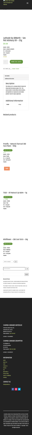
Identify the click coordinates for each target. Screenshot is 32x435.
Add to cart (16, 61)
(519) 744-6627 (12, 333)
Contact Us (5, 366)
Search (5, 266)
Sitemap (5, 377)
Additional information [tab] (9, 79)
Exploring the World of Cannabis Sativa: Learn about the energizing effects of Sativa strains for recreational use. (14, 291)
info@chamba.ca (6, 384)
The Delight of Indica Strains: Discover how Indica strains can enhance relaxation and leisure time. (15, 287)
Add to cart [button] (8, 150)
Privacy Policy (6, 374)
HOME (4, 360)
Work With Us (5, 372)
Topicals (17, 69)
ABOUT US (5, 362)
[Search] (27, 268)
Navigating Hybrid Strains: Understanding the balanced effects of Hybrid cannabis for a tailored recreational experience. (15, 282)
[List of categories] (8, 262)
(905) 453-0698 (12, 349)
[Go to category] (15, 262)
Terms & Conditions (7, 375)
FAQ (4, 370)
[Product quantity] (5, 62)
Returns (4, 368)
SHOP (4, 364)
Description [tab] (7, 76)
